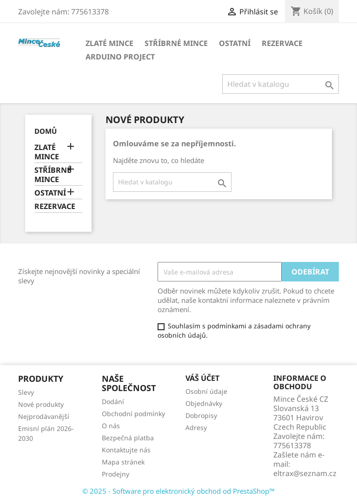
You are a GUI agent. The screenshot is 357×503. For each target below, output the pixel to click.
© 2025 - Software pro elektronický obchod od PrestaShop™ (178, 491)
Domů (45, 131)
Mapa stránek (123, 461)
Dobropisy (201, 415)
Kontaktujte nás (126, 449)
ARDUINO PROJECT (120, 57)
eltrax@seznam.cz (305, 473)
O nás (111, 425)
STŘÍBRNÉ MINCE (176, 43)
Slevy (26, 392)
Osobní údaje (206, 391)
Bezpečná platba (128, 437)
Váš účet (202, 378)
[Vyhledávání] (280, 84)
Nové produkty (41, 404)
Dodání (113, 401)
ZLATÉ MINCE (109, 43)
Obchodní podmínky (133, 413)
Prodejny (115, 474)
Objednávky (203, 403)
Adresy (196, 427)
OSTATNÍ (235, 43)
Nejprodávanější (43, 416)
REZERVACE (282, 43)
